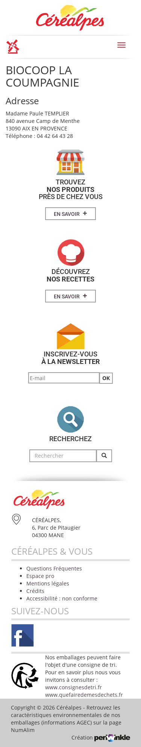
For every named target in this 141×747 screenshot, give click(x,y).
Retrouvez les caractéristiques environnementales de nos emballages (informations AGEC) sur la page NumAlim (66, 719)
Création (100, 737)
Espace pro (40, 575)
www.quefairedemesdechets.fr (84, 694)
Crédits (35, 590)
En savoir (70, 213)
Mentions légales (47, 583)
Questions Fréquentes (54, 568)
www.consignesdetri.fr (73, 687)
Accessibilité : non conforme (61, 598)
